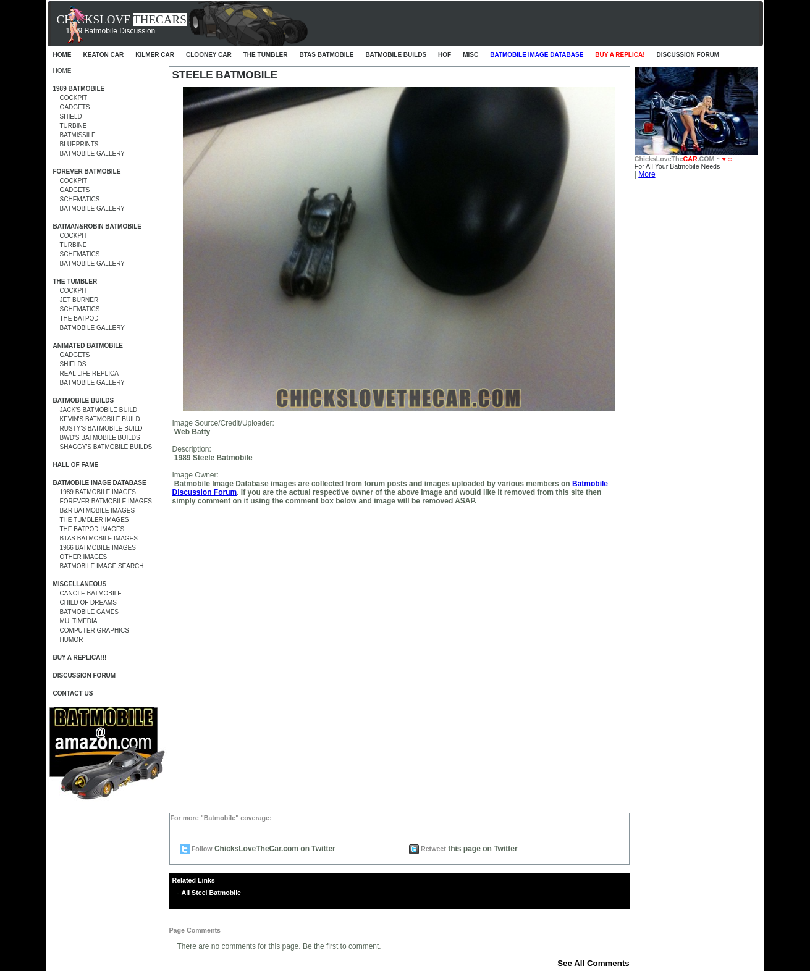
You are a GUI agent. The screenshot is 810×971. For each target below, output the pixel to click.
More (646, 174)
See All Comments (593, 963)
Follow (202, 848)
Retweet (433, 848)
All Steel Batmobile (212, 892)
